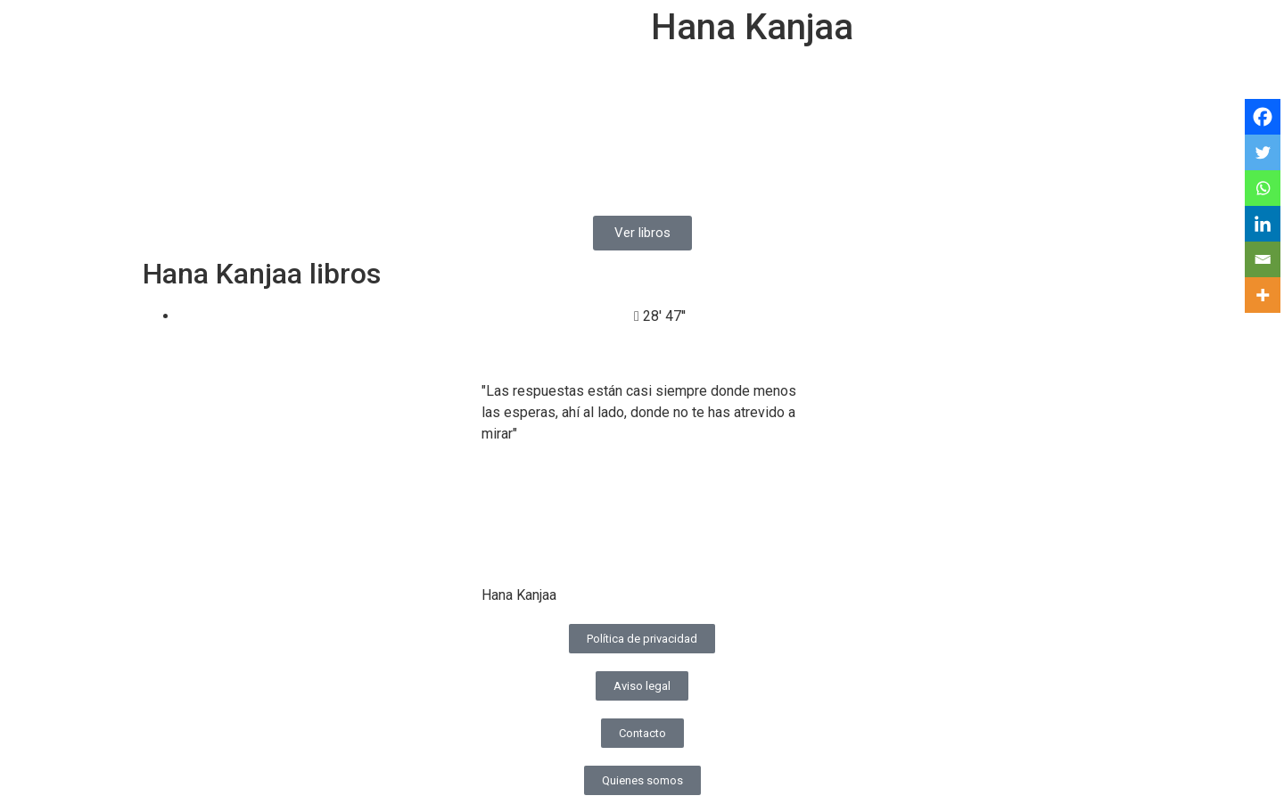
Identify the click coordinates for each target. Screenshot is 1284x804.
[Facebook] (1262, 117)
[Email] (1262, 259)
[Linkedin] (1262, 224)
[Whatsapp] (1262, 188)
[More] (1262, 295)
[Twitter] (1262, 152)
